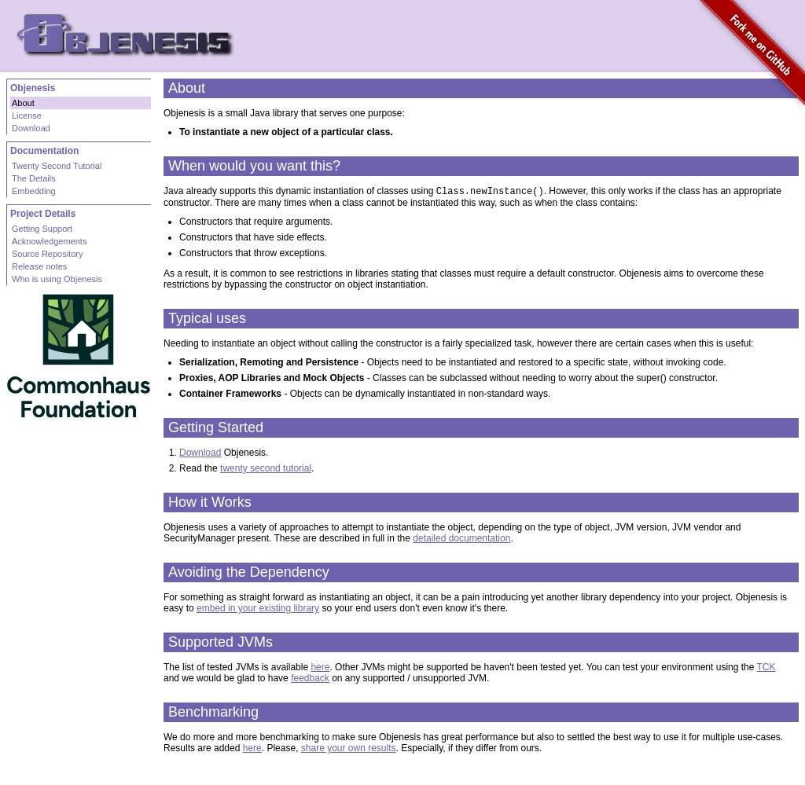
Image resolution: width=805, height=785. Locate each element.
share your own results (348, 749)
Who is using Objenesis (57, 279)
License (27, 115)
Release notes (39, 266)
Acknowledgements (49, 241)
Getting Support (42, 228)
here (320, 668)
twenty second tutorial (265, 469)
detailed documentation (461, 539)
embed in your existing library (258, 609)
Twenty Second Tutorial (56, 166)
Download (200, 454)
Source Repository (47, 254)
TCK (766, 668)
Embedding (34, 191)
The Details (34, 178)
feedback (310, 679)
